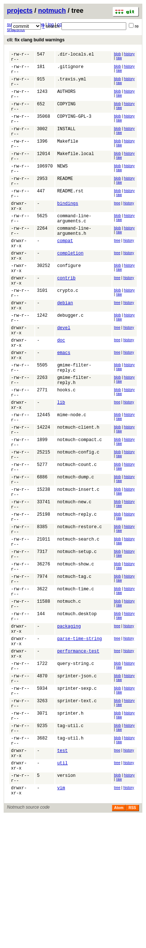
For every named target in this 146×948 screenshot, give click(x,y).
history (129, 54)
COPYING (66, 113)
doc (61, 391)
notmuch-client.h (78, 494)
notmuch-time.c (75, 684)
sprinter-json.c (77, 786)
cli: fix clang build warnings (35, 39)
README (65, 201)
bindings (67, 230)
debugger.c (70, 362)
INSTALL (66, 143)
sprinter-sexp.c (77, 801)
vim (61, 918)
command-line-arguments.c (74, 248)
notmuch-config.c (78, 523)
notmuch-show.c (75, 655)
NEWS (62, 187)
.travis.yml (71, 84)
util (62, 889)
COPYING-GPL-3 (74, 128)
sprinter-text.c (77, 816)
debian (65, 348)
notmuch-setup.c (77, 640)
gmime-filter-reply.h (74, 438)
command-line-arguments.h (74, 263)
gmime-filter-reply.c (74, 424)
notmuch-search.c (78, 625)
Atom (119, 939)
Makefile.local (75, 172)
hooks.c (66, 450)
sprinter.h (70, 830)
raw (119, 58)
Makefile (67, 157)
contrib (66, 318)
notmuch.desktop (77, 713)
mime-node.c (71, 479)
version (66, 903)
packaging (69, 728)
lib (61, 465)
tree (117, 229)
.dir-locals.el (75, 55)
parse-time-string (79, 743)
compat (65, 274)
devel (63, 377)
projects (20, 10)
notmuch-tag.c (74, 669)
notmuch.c (69, 699)
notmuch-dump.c (75, 552)
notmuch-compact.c (79, 508)
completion (70, 289)
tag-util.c (70, 845)
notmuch (52, 10)
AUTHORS (66, 99)
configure (69, 304)
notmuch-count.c (77, 538)
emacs (63, 406)
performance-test (78, 757)
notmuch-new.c (74, 582)
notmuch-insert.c (78, 567)
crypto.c (67, 333)
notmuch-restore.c (79, 611)
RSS (132, 939)
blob (117, 54)
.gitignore (70, 70)
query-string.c (75, 772)
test (62, 874)
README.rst (70, 216)
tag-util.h (70, 860)
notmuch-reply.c (77, 596)
